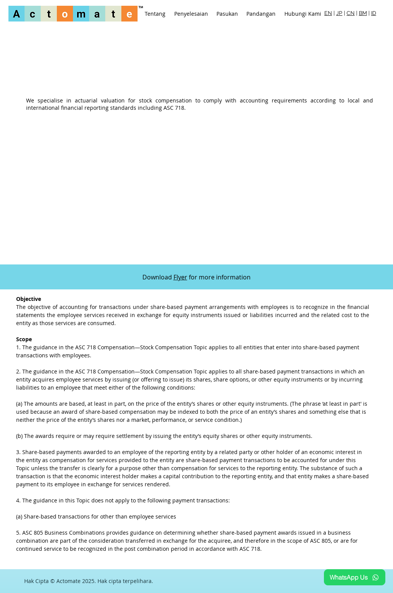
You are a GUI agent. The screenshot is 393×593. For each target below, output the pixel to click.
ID (373, 13)
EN (328, 13)
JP (339, 13)
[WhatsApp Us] (354, 577)
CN (351, 13)
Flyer (180, 277)
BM (363, 13)
